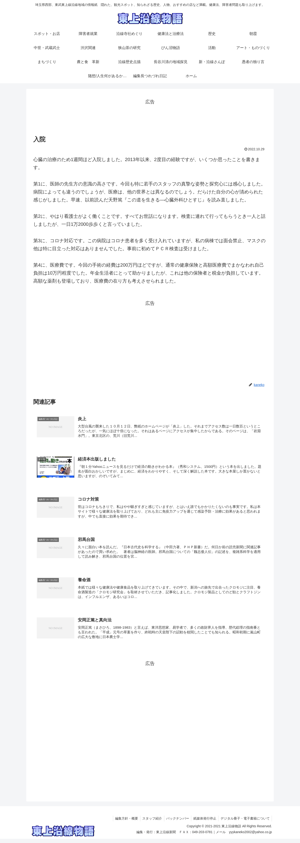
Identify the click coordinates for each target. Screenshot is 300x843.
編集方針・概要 (123, 822)
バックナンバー (175, 822)
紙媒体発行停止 (203, 822)
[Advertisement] (150, 116)
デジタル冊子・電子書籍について (244, 822)
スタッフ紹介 (149, 822)
